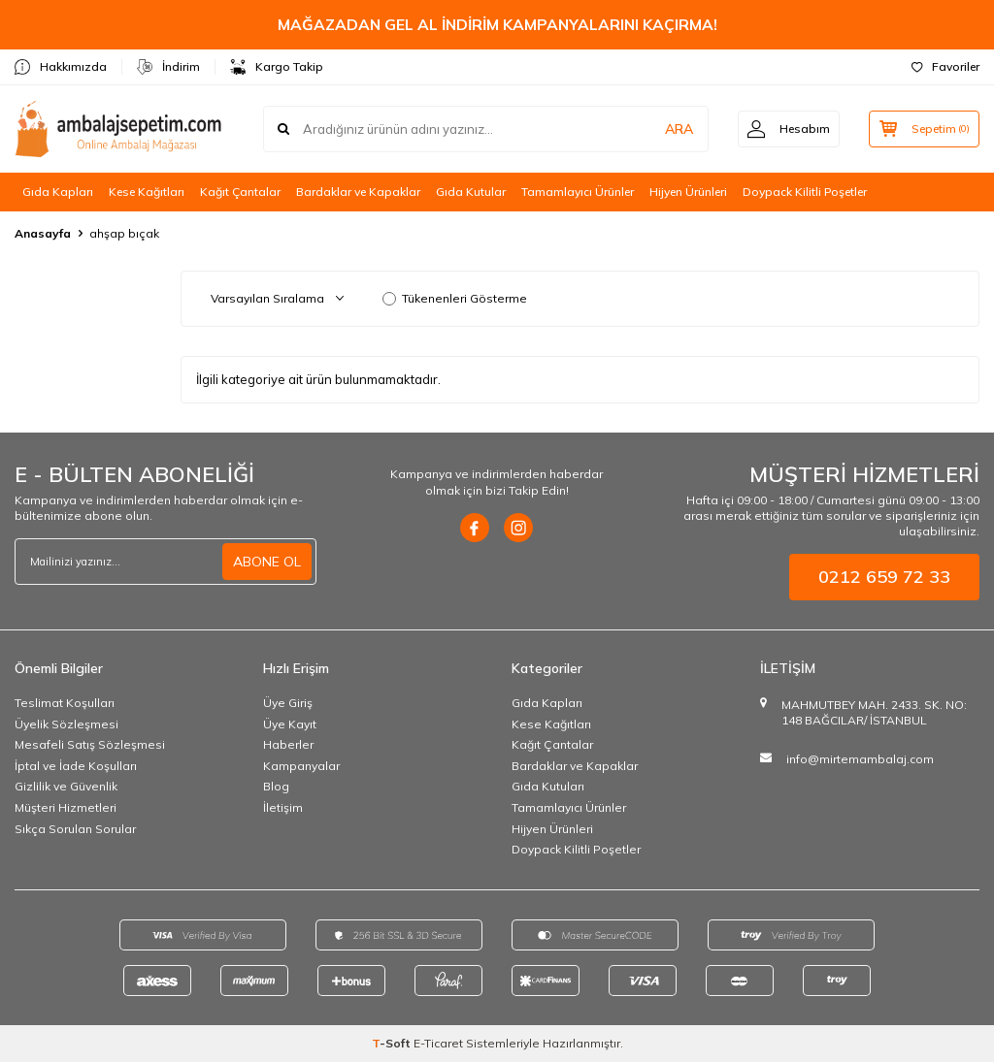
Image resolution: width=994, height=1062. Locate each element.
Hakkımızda (61, 67)
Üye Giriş (288, 702)
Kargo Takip (276, 67)
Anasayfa (43, 233)
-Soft (393, 1043)
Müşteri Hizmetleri (65, 807)
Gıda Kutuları (548, 786)
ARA (676, 129)
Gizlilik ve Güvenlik (66, 786)
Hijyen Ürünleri (688, 191)
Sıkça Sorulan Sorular (75, 828)
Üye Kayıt (289, 724)
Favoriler (945, 66)
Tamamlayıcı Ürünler (577, 191)
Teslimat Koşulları (65, 702)
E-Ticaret (438, 1043)
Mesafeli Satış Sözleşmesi (90, 744)
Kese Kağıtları (146, 191)
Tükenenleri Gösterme (454, 298)
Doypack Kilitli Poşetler (805, 191)
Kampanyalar (301, 765)
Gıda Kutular (471, 191)
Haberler (288, 744)
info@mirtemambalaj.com (860, 759)
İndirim (168, 67)
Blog (276, 786)
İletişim (283, 807)
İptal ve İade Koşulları (76, 765)
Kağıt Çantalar (240, 191)
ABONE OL (267, 561)
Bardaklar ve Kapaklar (358, 191)
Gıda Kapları (57, 191)
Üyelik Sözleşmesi (66, 724)
